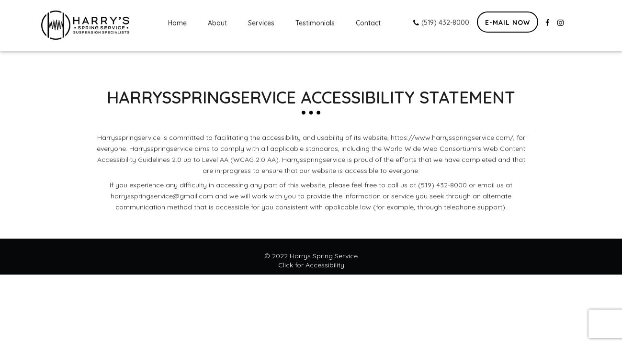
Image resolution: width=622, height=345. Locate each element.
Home (177, 23)
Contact (368, 23)
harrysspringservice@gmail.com (162, 196)
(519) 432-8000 (441, 22)
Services (261, 23)
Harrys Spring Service (324, 256)
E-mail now (507, 22)
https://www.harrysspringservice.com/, (453, 137)
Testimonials (315, 23)
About (217, 23)
